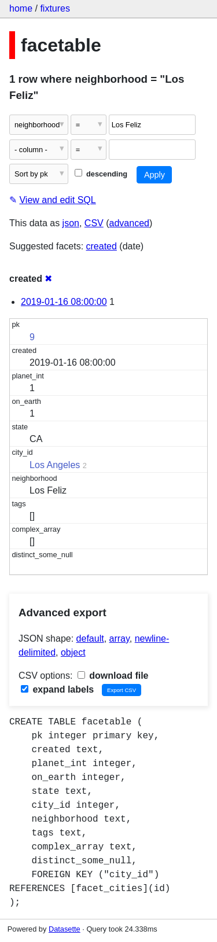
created (101, 246)
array (119, 638)
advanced (129, 223)
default (90, 638)
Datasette (64, 929)
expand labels (57, 689)
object (73, 652)
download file (113, 675)
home (20, 8)
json (70, 223)
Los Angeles (55, 465)
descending (101, 174)
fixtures (55, 8)
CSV (94, 223)
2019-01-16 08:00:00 (64, 302)
